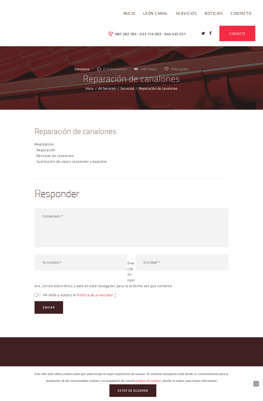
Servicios (82, 69)
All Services (107, 88)
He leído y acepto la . (79, 295)
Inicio (90, 88)
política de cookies (148, 380)
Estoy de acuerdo (133, 390)
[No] (256, 384)
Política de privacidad (95, 294)
